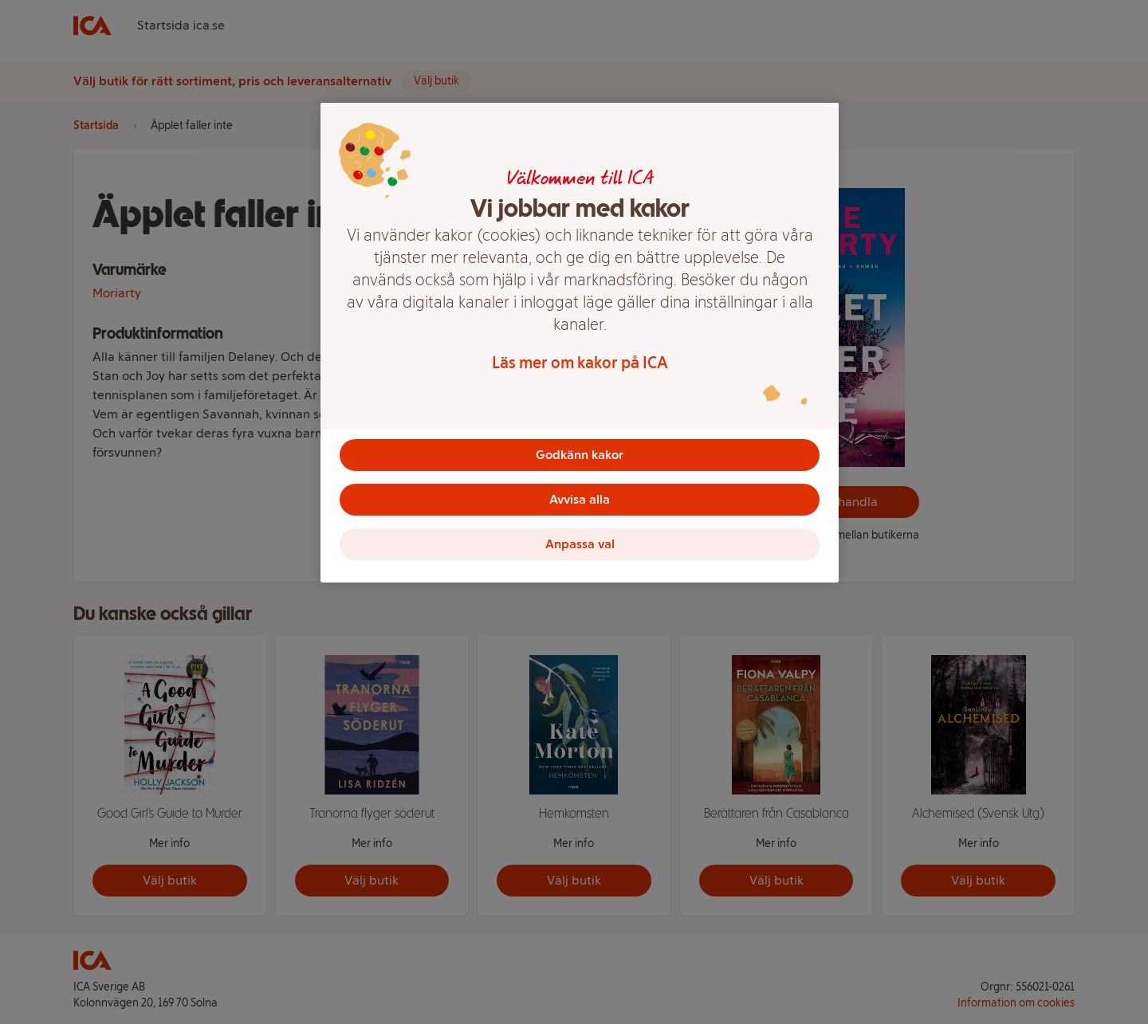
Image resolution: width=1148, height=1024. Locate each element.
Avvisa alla (579, 499)
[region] (579, 343)
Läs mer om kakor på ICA (580, 362)
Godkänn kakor (579, 454)
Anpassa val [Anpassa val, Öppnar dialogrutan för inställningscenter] (580, 543)
